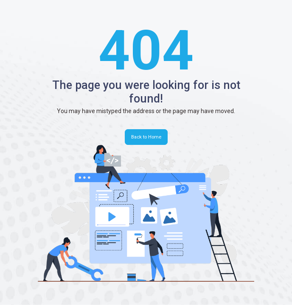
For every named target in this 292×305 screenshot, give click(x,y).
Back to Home (146, 137)
